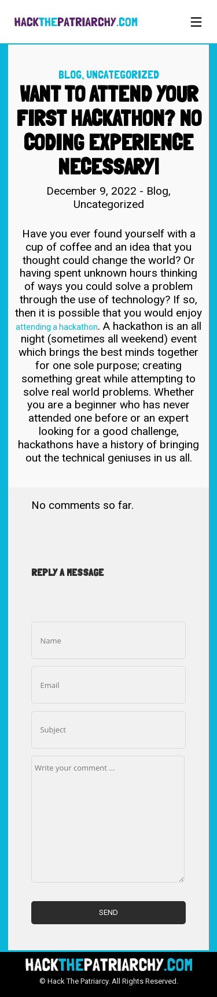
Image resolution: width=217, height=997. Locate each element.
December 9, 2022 (92, 191)
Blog (70, 74)
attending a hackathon (57, 327)
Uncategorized (122, 74)
